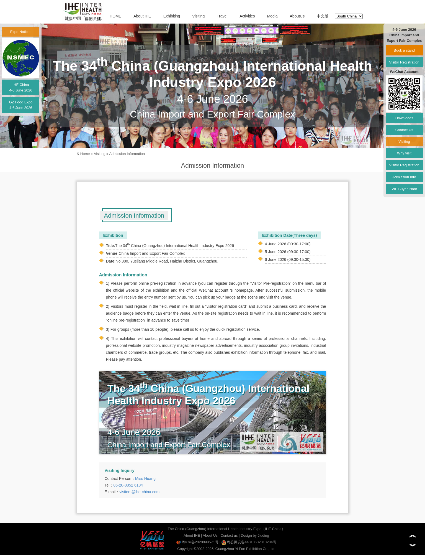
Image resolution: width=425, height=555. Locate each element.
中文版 (322, 16)
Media (272, 16)
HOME (115, 16)
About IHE (142, 16)
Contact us (229, 535)
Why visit (404, 153)
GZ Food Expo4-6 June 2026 (21, 105)
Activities (247, 16)
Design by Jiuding (255, 535)
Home (85, 154)
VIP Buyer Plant (404, 189)
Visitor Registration (404, 62)
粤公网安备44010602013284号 (248, 542)
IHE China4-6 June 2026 (20, 87)
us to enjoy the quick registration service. (225, 329)
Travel (222, 16)
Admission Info (404, 177)
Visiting (198, 16)
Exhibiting (171, 16)
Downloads (404, 118)
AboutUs (297, 16)
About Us (210, 535)
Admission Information (127, 154)
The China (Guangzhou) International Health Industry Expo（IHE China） (226, 529)
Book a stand (404, 50)
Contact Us (404, 130)
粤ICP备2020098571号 (197, 542)
